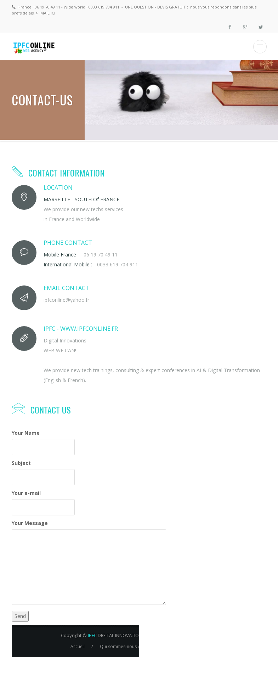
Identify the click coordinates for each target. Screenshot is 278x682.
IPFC (92, 635)
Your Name (26, 432)
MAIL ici (48, 13)
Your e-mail (26, 493)
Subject (21, 463)
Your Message (30, 523)
